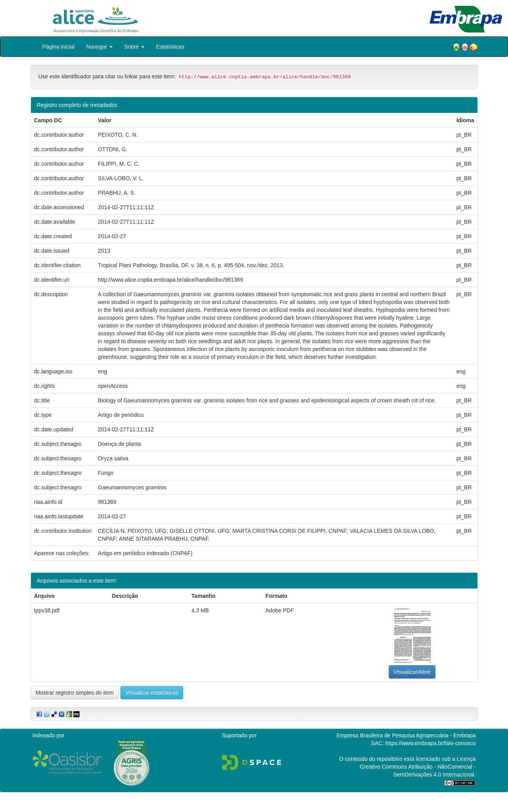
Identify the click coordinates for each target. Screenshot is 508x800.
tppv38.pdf (47, 610)
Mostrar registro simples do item (75, 693)
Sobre (134, 46)
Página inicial (58, 46)
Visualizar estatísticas (152, 693)
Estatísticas (170, 46)
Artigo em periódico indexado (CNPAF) (145, 553)
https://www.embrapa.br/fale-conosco (430, 743)
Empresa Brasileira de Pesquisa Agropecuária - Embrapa (406, 735)
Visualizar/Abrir (412, 672)
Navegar (99, 46)
